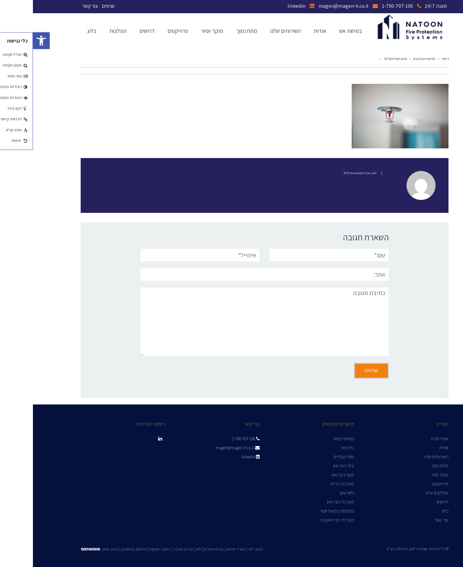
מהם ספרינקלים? (362, 58)
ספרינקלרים (311, 457)
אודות (411, 448)
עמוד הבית (407, 439)
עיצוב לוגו (223, 549)
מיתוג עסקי (77, 549)
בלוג (412, 511)
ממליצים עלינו (404, 493)
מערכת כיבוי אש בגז (304, 520)
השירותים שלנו (403, 457)
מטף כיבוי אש (310, 475)
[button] (8, 40)
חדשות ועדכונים (391, 58)
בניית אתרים (180, 549)
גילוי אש (314, 448)
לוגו (165, 549)
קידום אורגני (150, 549)
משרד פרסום (203, 549)
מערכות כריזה (309, 484)
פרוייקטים (407, 484)
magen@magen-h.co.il (315, 6)
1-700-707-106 (368, 6)
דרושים (410, 502)
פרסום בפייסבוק (100, 549)
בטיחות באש (311, 439)
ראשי (412, 58)
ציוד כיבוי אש (310, 466)
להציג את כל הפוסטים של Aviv (327, 173)
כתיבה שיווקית (126, 549)
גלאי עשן (314, 493)
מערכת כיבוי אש (307, 502)
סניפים (75, 6)
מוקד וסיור (407, 475)
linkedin (268, 6)
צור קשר (57, 6)
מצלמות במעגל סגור (304, 511)
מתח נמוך (407, 466)
